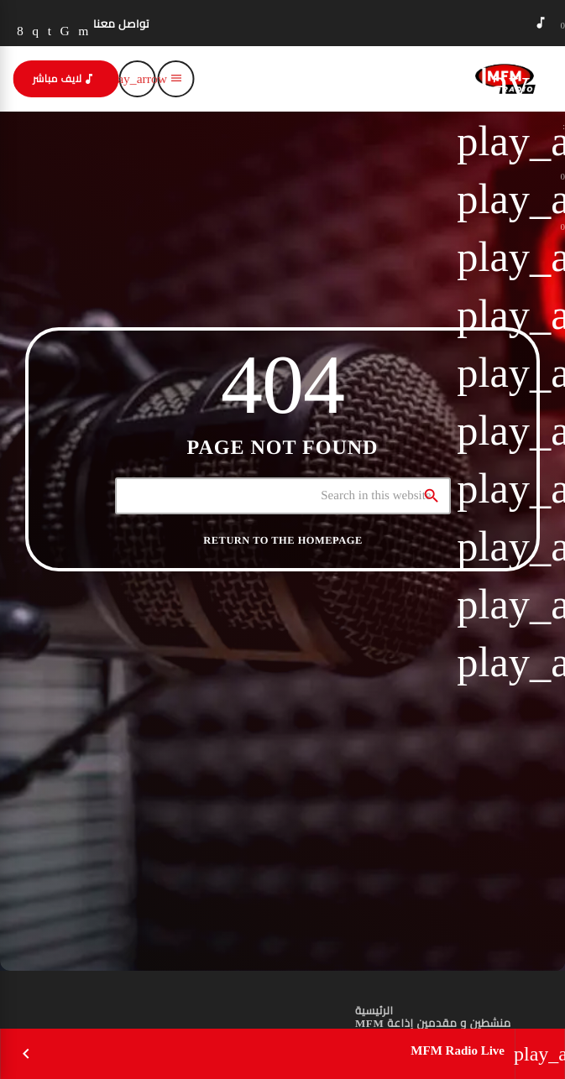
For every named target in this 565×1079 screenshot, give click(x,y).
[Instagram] (35, 31)
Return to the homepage (282, 540)
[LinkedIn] (50, 31)
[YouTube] (83, 31)
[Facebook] (20, 31)
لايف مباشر (64, 79)
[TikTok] (65, 31)
